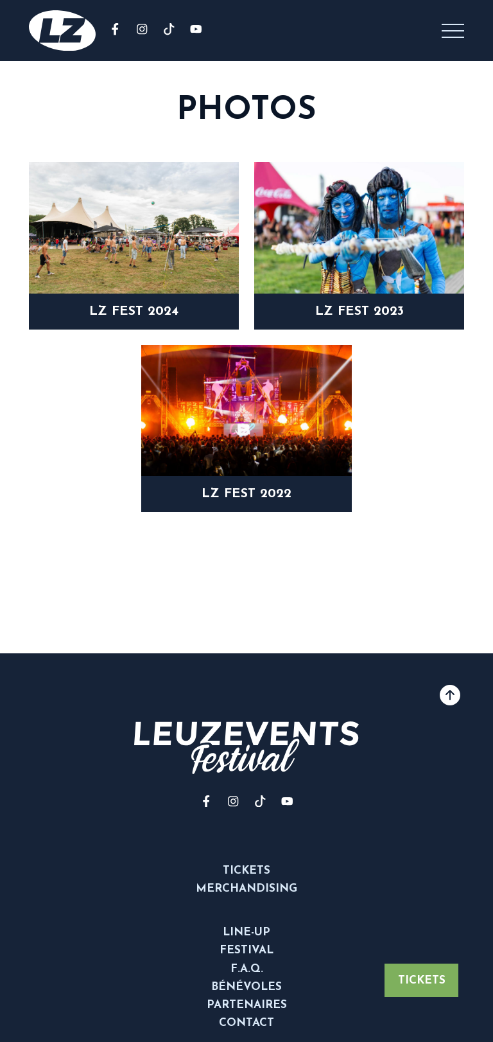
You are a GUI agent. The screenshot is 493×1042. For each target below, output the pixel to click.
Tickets (421, 980)
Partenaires (247, 1005)
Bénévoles (246, 987)
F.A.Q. (246, 969)
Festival (246, 950)
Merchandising (246, 888)
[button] (453, 30)
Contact (246, 1023)
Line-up (246, 932)
